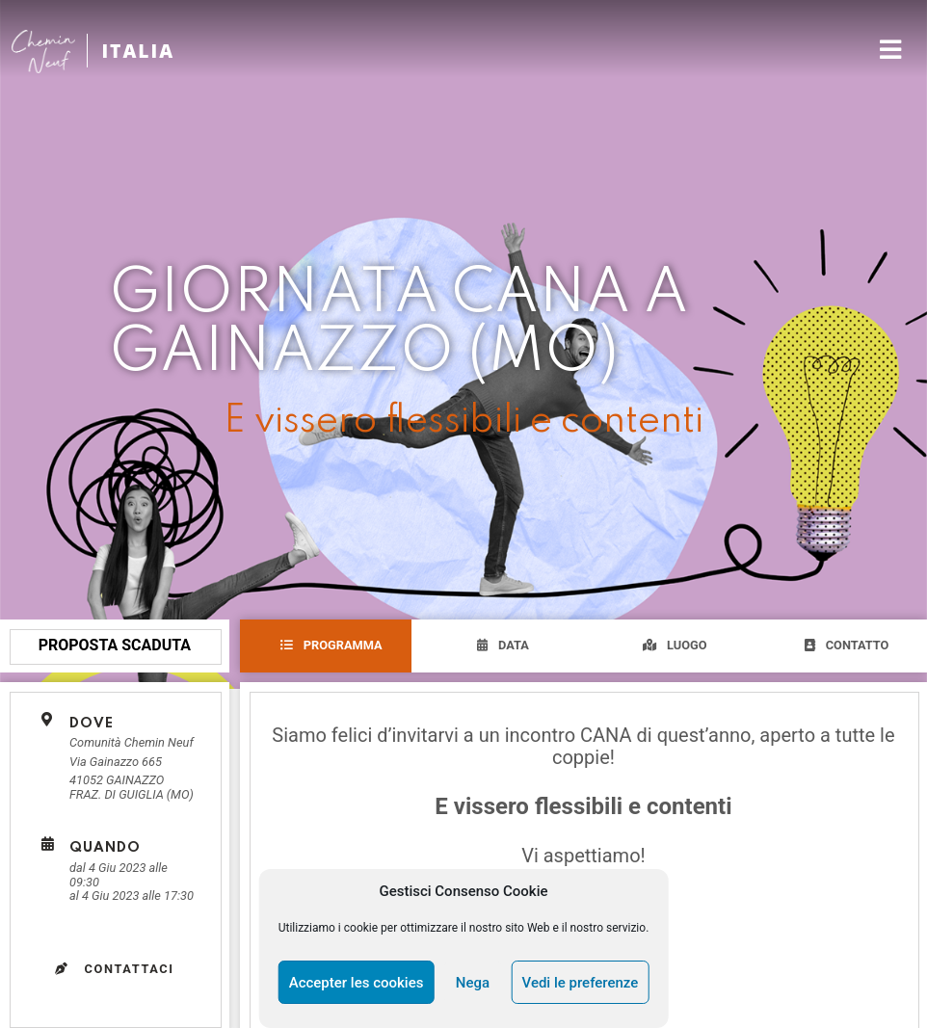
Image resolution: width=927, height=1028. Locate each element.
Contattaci (114, 969)
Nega (473, 982)
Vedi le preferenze (580, 982)
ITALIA (137, 51)
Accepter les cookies (356, 982)
